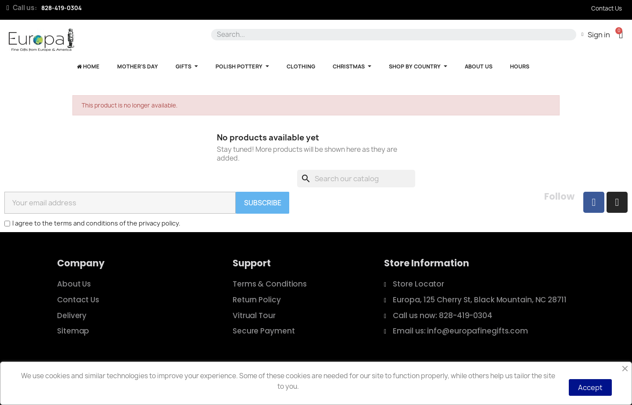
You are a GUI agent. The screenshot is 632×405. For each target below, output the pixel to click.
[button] (621, 34)
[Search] (356, 178)
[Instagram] (617, 202)
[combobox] (392, 34)
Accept (590, 387)
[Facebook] (593, 202)
